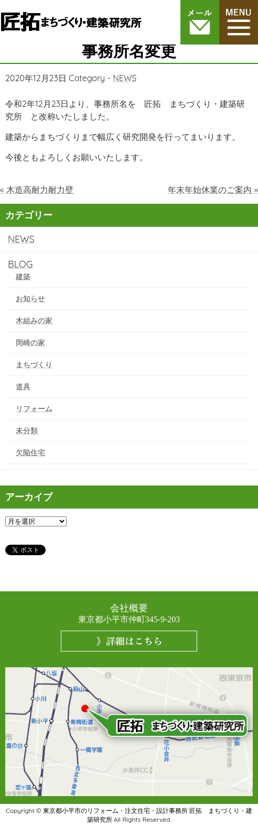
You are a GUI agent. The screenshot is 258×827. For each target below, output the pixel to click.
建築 (23, 276)
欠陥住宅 (30, 452)
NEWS (124, 78)
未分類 (27, 430)
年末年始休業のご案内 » (213, 189)
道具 (23, 386)
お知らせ (30, 298)
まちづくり (34, 364)
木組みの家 (34, 320)
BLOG (20, 264)
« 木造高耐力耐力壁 (36, 189)
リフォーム (34, 408)
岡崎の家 (30, 342)
